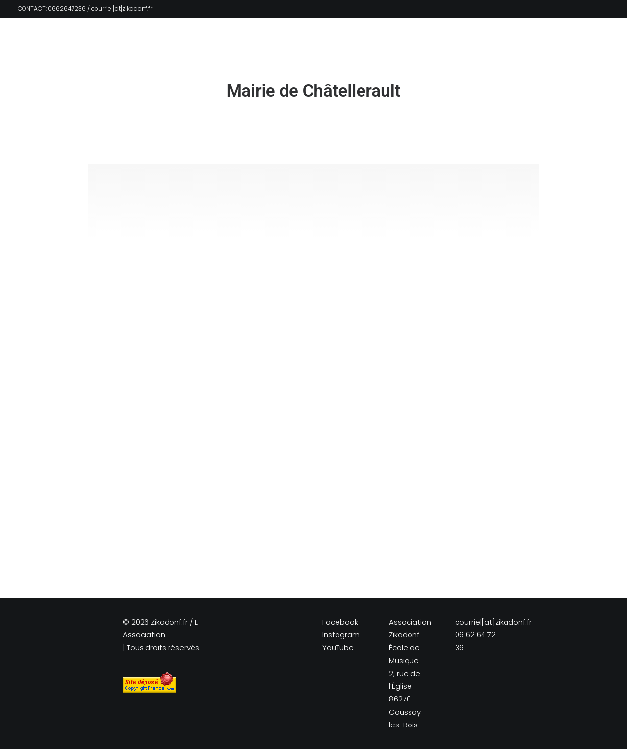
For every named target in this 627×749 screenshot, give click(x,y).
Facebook (340, 622)
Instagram (341, 634)
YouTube (338, 647)
